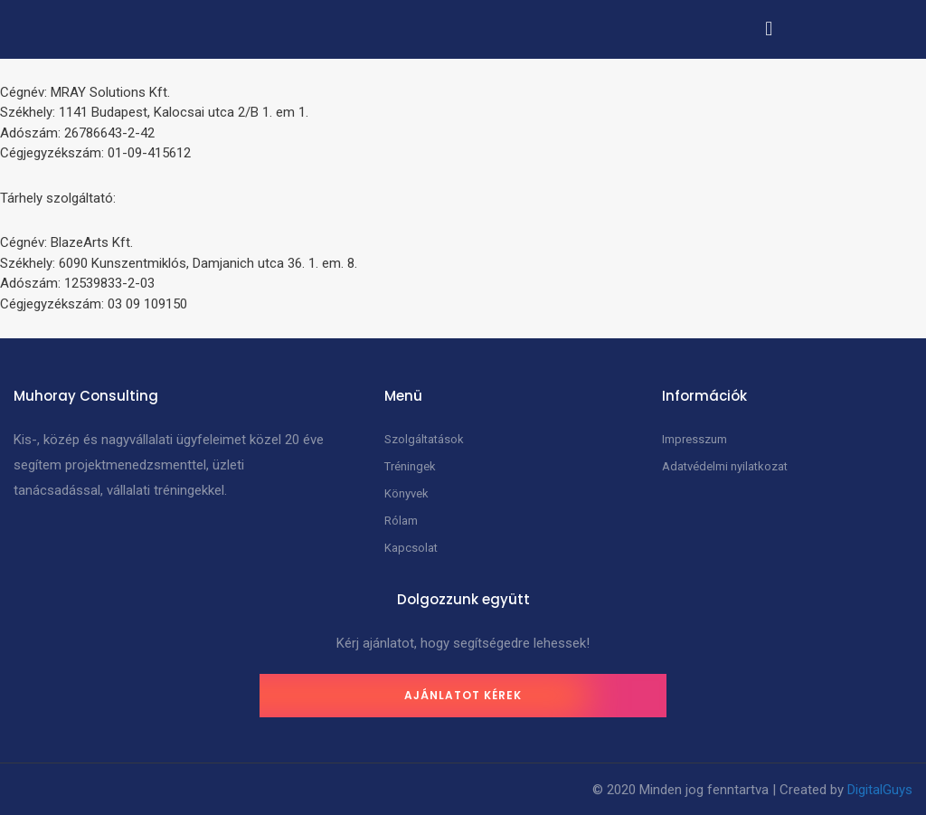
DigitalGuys (879, 790)
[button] (769, 28)
